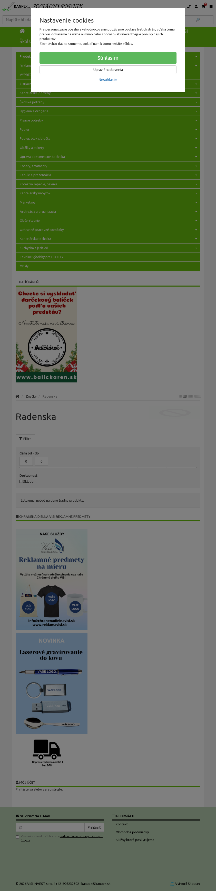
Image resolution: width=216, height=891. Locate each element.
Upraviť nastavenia (108, 70)
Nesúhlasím (108, 80)
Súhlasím (108, 58)
